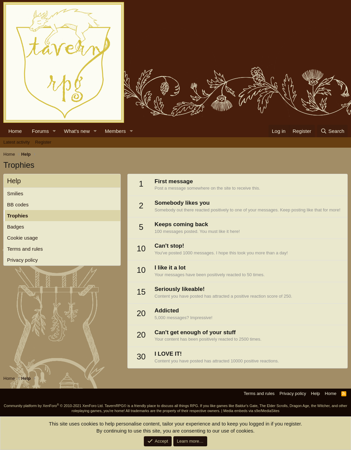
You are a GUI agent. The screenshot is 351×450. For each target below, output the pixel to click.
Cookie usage (22, 238)
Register (43, 142)
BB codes (17, 204)
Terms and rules (25, 249)
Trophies (17, 215)
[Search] (332, 131)
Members (115, 131)
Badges (15, 227)
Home (15, 131)
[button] (54, 131)
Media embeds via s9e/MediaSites (251, 411)
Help (315, 393)
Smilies (15, 193)
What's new (77, 131)
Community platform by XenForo (54, 406)
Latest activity (16, 142)
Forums (40, 131)
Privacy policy (22, 260)
